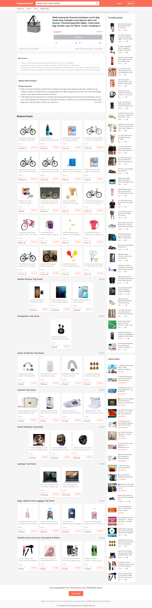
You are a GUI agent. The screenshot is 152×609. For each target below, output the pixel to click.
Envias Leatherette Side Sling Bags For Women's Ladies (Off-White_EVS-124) (28, 412)
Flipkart (75, 305)
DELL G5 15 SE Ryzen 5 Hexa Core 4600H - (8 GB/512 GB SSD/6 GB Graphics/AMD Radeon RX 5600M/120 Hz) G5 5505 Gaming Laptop (50, 486)
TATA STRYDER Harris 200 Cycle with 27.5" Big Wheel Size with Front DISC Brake (27, 265)
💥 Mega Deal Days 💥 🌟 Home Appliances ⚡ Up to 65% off (125, 389)
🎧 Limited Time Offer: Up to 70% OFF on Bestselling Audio (125, 456)
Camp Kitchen (98, 49)
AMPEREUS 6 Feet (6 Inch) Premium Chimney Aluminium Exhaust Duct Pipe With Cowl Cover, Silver (72, 375)
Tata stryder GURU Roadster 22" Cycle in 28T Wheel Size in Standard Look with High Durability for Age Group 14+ (94, 139)
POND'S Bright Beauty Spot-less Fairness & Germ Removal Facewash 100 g (126, 191)
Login (119, 3)
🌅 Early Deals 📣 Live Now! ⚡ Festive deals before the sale (124, 508)
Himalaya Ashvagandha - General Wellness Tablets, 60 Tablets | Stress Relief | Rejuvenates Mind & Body (125, 345)
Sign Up (131, 3)
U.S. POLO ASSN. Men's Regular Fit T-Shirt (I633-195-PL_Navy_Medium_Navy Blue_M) (125, 202)
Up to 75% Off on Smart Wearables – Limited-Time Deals (125, 434)
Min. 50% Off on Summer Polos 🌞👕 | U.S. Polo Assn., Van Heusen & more (125, 412)
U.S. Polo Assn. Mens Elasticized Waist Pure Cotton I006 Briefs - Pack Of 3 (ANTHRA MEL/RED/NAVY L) (125, 70)
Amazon (99, 32)
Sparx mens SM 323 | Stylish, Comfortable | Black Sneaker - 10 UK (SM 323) (72, 412)
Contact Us (54, 601)
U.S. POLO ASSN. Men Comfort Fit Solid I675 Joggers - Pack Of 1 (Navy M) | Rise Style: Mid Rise (125, 37)
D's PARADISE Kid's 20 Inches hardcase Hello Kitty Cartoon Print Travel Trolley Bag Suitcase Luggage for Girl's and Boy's (28, 523)
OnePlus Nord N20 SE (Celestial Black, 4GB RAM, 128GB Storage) (60, 301)
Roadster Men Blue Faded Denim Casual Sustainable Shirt (49, 412)
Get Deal (78, 37)
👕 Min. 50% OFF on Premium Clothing (124, 467)
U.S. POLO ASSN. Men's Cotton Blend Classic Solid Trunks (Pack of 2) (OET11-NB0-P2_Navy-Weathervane (125, 160)
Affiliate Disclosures (94, 601)
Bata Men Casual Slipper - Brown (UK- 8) (126, 170)
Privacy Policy (80, 601)
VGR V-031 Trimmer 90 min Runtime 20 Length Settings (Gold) (72, 560)
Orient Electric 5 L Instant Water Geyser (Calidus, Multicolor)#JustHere (49, 375)
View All (102, 279)
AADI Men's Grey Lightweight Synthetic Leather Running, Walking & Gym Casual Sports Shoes (125, 301)
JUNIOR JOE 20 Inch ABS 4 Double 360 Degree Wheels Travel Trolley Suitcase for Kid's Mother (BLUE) (49, 523)
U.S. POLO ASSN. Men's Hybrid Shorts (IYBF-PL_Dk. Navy (125, 26)
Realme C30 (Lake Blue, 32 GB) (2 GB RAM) (82, 301)
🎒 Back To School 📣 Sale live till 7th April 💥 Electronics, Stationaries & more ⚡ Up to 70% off (126, 401)
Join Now (76, 593)
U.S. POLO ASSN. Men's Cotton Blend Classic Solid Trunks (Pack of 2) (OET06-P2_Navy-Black (125, 148)
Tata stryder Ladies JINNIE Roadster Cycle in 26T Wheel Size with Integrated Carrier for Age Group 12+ (28, 234)
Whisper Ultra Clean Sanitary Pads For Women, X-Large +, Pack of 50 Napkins (125, 323)
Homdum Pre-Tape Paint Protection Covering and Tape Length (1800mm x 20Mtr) (125, 126)
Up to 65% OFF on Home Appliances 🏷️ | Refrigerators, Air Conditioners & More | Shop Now (125, 445)
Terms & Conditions (66, 601)
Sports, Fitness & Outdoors (84, 49)
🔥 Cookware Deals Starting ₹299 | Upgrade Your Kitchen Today (125, 423)
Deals (36, 8)
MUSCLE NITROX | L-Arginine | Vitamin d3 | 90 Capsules (93, 560)
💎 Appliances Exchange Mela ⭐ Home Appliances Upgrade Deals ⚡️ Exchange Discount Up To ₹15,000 (125, 367)
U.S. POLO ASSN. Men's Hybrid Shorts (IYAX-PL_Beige (125, 137)
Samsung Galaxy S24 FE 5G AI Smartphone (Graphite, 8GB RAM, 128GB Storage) (125, 290)
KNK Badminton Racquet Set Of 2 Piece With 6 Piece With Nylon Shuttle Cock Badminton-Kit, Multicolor (94, 265)
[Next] (106, 372)
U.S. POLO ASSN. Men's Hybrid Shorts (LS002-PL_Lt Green (125, 213)
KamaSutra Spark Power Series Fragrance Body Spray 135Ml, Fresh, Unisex (125, 59)
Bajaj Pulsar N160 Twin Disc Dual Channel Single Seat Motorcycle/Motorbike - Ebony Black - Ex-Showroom (126, 497)
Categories (20, 8)
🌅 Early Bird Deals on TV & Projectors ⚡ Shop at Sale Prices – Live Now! (125, 519)
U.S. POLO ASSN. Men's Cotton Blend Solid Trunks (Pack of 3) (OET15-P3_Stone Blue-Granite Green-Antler (126, 312)
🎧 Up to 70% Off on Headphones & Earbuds (125, 476)
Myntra (42, 416)
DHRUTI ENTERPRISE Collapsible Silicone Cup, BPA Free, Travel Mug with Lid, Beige (71, 202)
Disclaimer (107, 601)
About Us (44, 601)
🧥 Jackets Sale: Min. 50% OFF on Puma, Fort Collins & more (126, 486)
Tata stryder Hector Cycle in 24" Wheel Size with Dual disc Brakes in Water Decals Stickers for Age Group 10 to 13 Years (28, 139)
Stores (29, 8)
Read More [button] (98, 102)
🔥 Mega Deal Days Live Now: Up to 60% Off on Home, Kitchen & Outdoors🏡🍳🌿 (125, 378)
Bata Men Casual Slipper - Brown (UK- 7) (126, 246)
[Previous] (15, 372)
